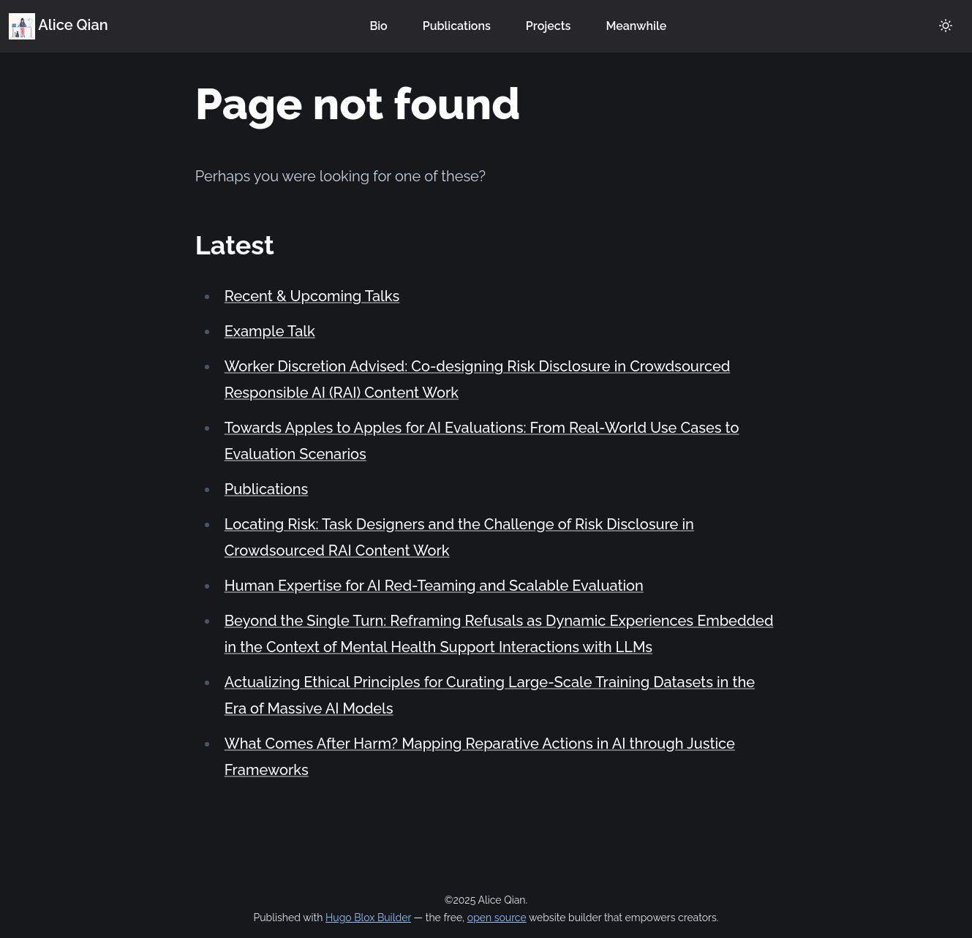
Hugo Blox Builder (368, 917)
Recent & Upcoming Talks (312, 296)
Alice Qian (58, 25)
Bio (378, 26)
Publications (457, 26)
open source (497, 917)
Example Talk (270, 331)
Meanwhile (636, 26)
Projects (548, 26)
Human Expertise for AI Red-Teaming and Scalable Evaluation (434, 585)
